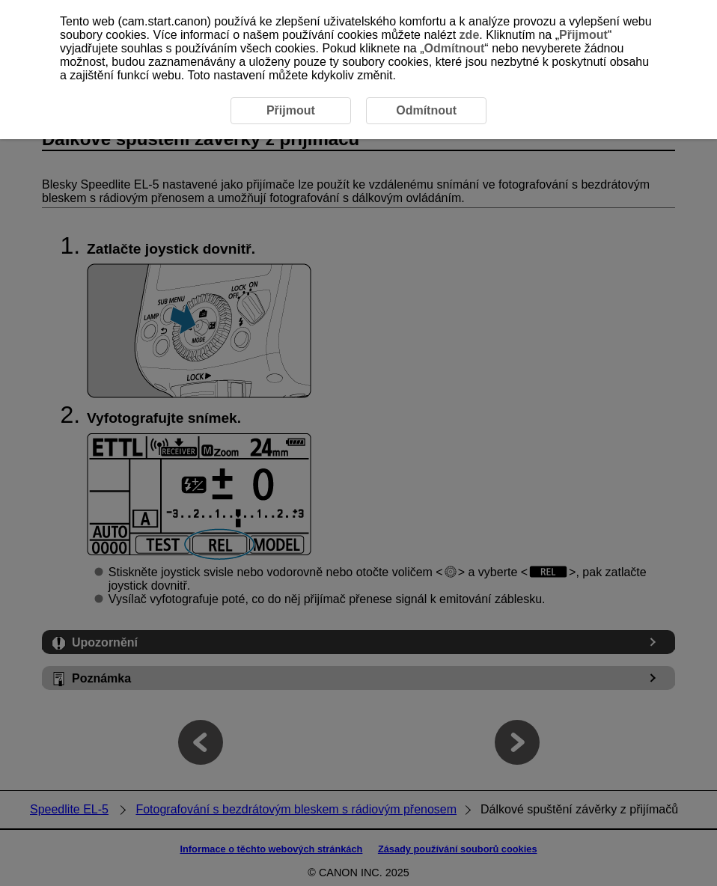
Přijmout (583, 34)
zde (470, 34)
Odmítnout (454, 48)
